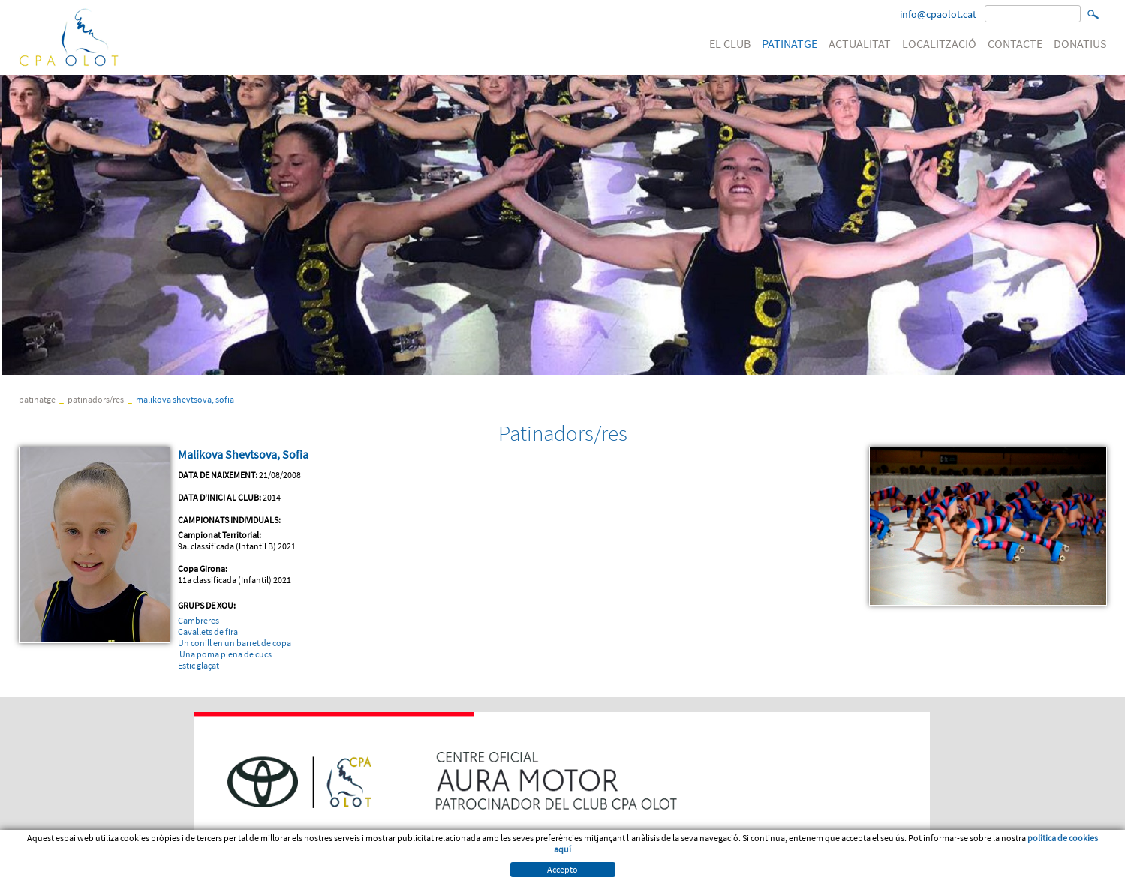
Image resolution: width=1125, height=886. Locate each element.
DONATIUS (1080, 43)
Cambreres (198, 620)
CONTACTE (1015, 43)
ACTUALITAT (860, 43)
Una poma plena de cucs (225, 654)
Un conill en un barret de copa (234, 642)
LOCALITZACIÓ (939, 43)
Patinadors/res (96, 399)
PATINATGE (789, 43)
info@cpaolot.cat (938, 14)
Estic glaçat (198, 665)
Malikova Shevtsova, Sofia (185, 399)
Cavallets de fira (208, 631)
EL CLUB (730, 43)
